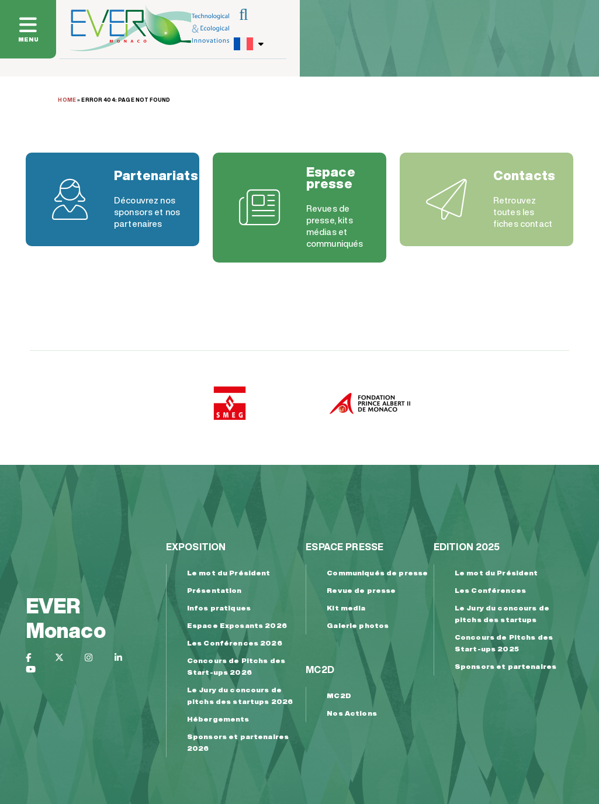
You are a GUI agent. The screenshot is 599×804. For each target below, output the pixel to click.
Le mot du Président (229, 573)
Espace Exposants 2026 (237, 625)
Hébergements (218, 719)
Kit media (346, 608)
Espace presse (344, 547)
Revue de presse (361, 590)
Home (67, 99)
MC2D (320, 669)
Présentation (214, 590)
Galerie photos (358, 625)
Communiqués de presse (377, 573)
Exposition (196, 547)
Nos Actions (352, 713)
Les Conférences (490, 590)
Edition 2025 (467, 547)
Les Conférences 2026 (234, 643)
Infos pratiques (219, 608)
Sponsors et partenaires (505, 666)
